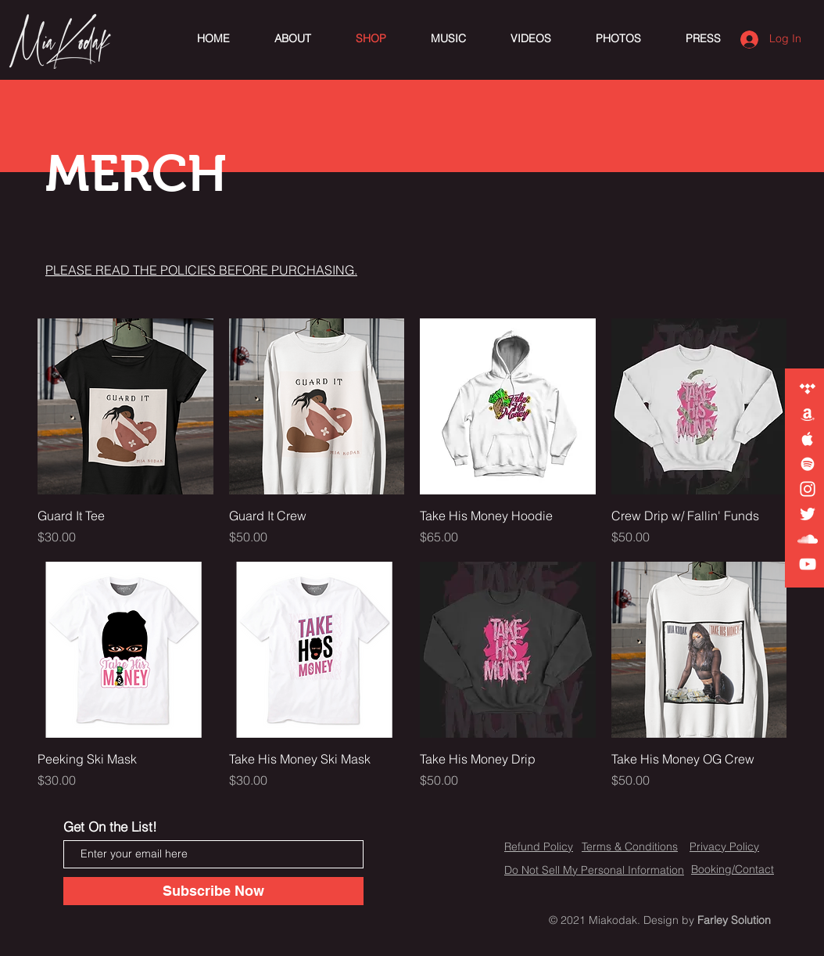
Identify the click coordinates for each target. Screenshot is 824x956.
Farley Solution (734, 920)
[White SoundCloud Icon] (807, 539)
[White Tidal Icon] (807, 389)
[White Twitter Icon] (807, 514)
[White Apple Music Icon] (807, 439)
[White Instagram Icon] (807, 489)
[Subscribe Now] (213, 891)
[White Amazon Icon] (807, 414)
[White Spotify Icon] (807, 464)
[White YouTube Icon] (807, 564)
